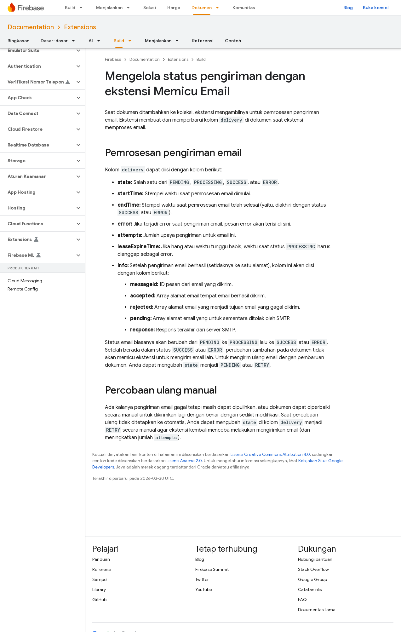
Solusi (149, 7)
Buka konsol (375, 7)
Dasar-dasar (54, 40)
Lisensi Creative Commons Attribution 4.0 (270, 454)
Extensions (80, 27)
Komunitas (243, 7)
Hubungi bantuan (315, 559)
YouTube (203, 589)
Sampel (99, 579)
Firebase (113, 59)
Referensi (203, 40)
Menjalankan (109, 7)
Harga (173, 7)
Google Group (312, 579)
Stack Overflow (313, 569)
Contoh (233, 40)
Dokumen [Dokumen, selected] (202, 7)
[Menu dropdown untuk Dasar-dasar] (75, 40)
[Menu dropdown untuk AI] (100, 40)
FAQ (302, 599)
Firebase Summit (212, 569)
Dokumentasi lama (316, 609)
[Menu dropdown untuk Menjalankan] (130, 7)
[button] (37, 50)
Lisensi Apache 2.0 (184, 460)
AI (91, 40)
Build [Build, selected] (119, 40)
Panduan (101, 559)
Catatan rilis (310, 589)
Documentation (31, 27)
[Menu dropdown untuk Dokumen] (219, 7)
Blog (348, 7)
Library (99, 589)
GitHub (99, 599)
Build (70, 7)
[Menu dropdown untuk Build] (82, 7)
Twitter (202, 579)
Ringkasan (18, 40)
